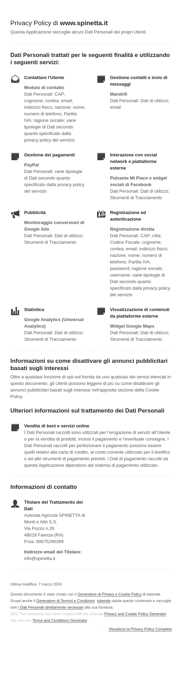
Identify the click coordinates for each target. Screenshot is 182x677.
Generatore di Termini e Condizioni (65, 601)
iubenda (104, 601)
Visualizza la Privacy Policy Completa (140, 629)
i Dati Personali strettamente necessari (50, 607)
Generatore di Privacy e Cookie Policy (109, 594)
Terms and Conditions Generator (59, 620)
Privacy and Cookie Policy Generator (135, 614)
